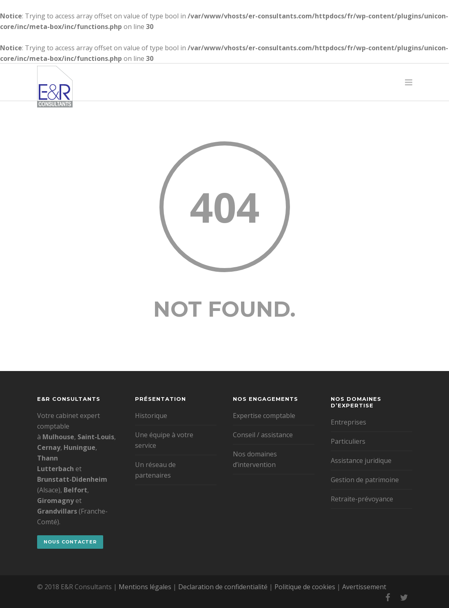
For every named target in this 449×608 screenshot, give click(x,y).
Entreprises (348, 422)
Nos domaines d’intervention (255, 459)
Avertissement (364, 586)
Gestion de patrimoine (365, 479)
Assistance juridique (361, 460)
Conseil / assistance (263, 434)
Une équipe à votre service (164, 440)
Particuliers (348, 441)
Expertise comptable (264, 415)
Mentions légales (145, 586)
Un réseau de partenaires (155, 470)
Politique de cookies (304, 586)
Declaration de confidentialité (223, 586)
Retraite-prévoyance (362, 498)
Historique (151, 415)
